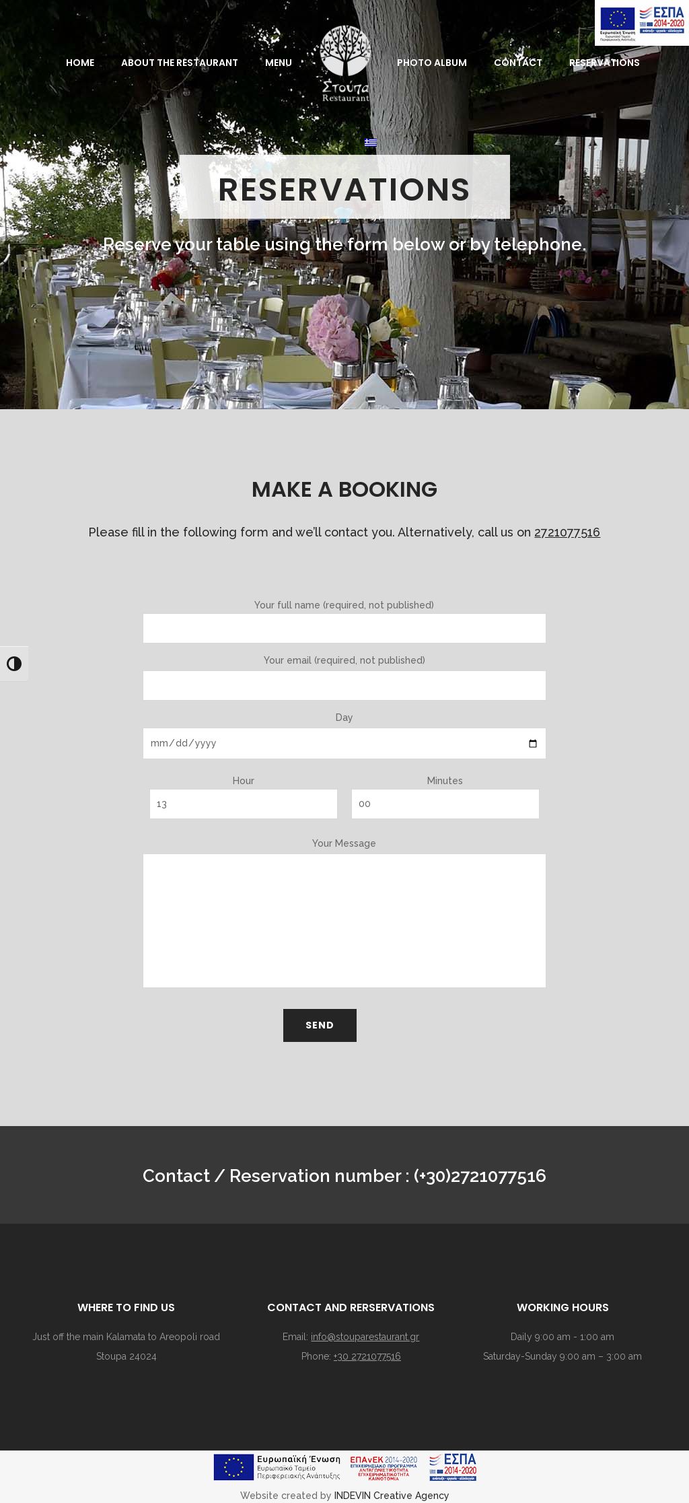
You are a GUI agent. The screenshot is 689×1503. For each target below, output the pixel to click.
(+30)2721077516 (480, 1176)
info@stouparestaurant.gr (365, 1336)
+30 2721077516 (367, 1356)
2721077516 (567, 532)
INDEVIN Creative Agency (391, 1495)
